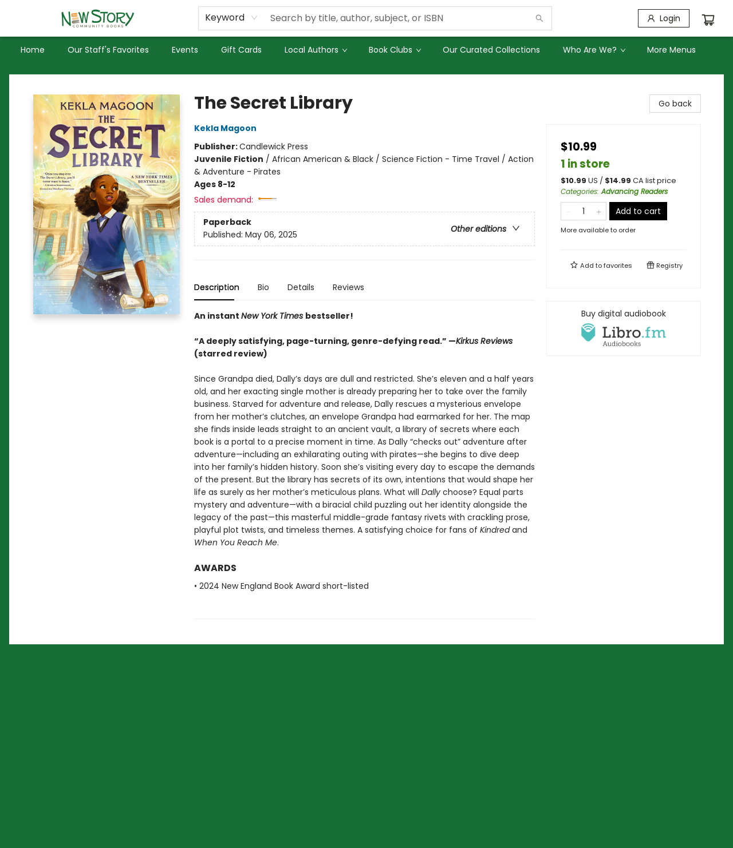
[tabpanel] (364, 464)
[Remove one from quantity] (568, 211)
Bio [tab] (263, 287)
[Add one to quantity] (599, 211)
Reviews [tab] (348, 287)
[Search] (539, 18)
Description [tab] (216, 287)
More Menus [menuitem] (671, 50)
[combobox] (232, 18)
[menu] (366, 50)
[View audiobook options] (624, 328)
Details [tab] (300, 287)
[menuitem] (32, 50)
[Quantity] (584, 211)
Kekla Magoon (227, 128)
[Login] (663, 18)
